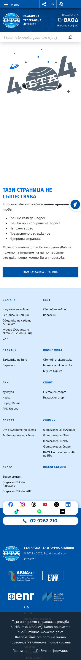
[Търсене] (70, 37)
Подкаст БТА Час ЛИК (17, 491)
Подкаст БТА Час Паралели (14, 484)
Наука (6, 397)
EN (52, 4)
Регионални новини (16, 315)
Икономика (52, 350)
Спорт (48, 382)
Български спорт (54, 397)
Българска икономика (57, 365)
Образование (11, 403)
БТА (26, 607)
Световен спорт (54, 392)
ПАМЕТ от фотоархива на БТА (59, 454)
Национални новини (16, 309)
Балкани (10, 350)
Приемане (20, 650)
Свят (47, 300)
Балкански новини (15, 360)
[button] (44, 4)
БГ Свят (8, 420)
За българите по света (19, 435)
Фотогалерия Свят (56, 435)
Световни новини (55, 309)
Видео (8, 467)
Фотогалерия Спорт (57, 446)
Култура (8, 392)
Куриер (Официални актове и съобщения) (17, 331)
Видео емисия (12, 476)
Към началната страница (40, 272)
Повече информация (52, 650)
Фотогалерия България (59, 430)
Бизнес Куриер (53, 371)
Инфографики (54, 467)
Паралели (49, 315)
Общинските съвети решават (17, 322)
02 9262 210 (44, 521)
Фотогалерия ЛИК (55, 441)
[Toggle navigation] (11, 4)
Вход (71, 20)
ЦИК (5, 338)
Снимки (49, 420)
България (10, 300)
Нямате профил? (67, 25)
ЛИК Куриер (10, 409)
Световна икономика (57, 360)
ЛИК (6, 382)
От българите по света (19, 430)
